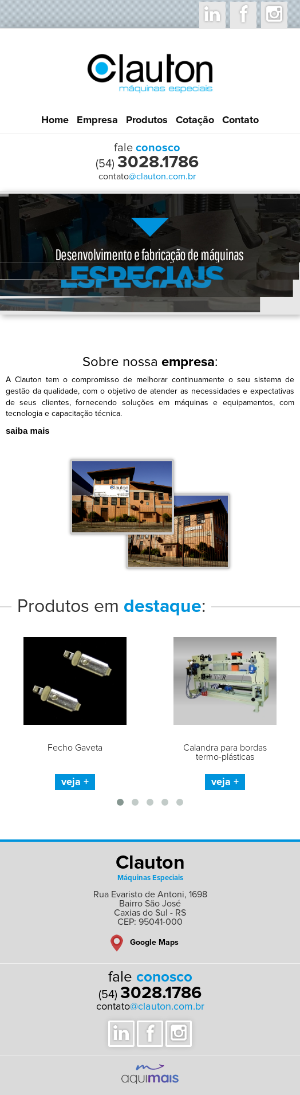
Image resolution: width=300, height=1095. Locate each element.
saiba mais (28, 430)
